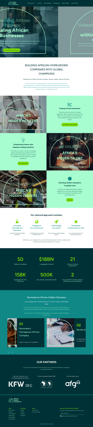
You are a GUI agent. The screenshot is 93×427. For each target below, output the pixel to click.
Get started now (23, 163)
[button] (8, 352)
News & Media (65, 3)
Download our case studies (70, 124)
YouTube (22, 413)
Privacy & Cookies (36, 412)
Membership (56, 3)
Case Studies (74, 3)
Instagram (22, 415)
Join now (69, 200)
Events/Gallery (47, 3)
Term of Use (35, 410)
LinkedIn (22, 410)
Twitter (22, 412)
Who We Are (31, 3)
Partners (39, 3)
